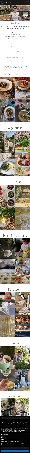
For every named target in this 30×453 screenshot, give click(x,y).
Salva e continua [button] (15, 450)
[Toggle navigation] (27, 2)
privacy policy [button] (14, 423)
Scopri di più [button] (15, 448)
